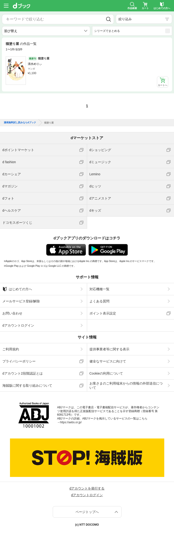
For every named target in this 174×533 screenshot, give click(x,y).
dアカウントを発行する (87, 488)
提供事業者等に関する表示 (109, 349)
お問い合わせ (12, 313)
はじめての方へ (17, 289)
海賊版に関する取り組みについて (27, 385)
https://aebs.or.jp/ (71, 422)
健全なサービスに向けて (107, 361)
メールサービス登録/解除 (21, 301)
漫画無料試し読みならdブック (20, 122)
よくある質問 (99, 301)
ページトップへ (87, 512)
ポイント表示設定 (102, 313)
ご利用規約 (10, 349)
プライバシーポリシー (19, 361)
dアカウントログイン (18, 325)
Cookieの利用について (106, 373)
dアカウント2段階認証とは (22, 373)
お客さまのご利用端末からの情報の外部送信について (126, 385)
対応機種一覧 (99, 289)
